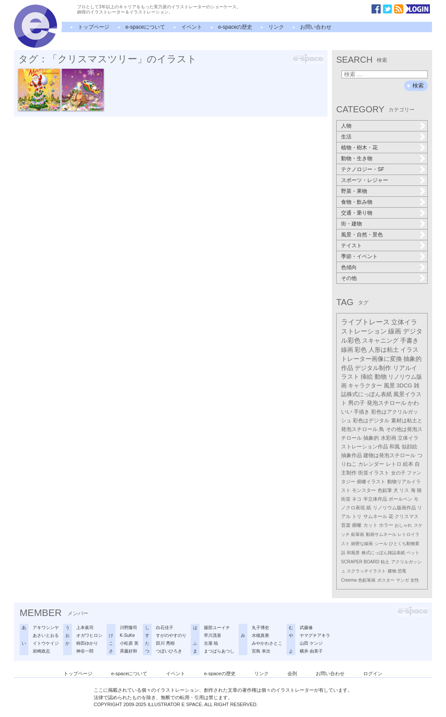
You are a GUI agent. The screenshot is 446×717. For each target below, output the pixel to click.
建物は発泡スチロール (389, 455)
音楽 (346, 525)
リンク (276, 27)
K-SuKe (127, 635)
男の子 (356, 403)
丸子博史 (260, 627)
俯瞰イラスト (371, 481)
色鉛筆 (385, 490)
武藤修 (306, 627)
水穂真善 (260, 635)
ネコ (357, 499)
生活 (346, 137)
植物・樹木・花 (359, 148)
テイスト (351, 245)
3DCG (404, 385)
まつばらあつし (219, 651)
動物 (381, 377)
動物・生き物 (356, 158)
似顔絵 (409, 447)
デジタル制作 (373, 367)
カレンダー (371, 464)
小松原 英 (129, 643)
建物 (392, 571)
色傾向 (349, 267)
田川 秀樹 (165, 643)
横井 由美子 (311, 651)
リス (404, 490)
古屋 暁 (211, 643)
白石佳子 (164, 627)
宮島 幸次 (261, 651)
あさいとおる (46, 635)
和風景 (353, 552)
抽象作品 (351, 455)
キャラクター (365, 385)
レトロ (394, 464)
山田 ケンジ (311, 643)
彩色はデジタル (371, 420)
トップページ (93, 27)
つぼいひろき (169, 651)
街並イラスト (373, 472)
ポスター (386, 580)
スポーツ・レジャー (364, 180)
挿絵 (367, 377)
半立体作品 (375, 499)
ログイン (372, 673)
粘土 (385, 561)
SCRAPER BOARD (360, 561)
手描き (361, 412)
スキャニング (380, 340)
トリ (357, 516)
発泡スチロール (386, 403)
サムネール (375, 516)
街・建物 (351, 224)
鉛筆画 (357, 534)
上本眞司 (85, 627)
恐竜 (402, 571)
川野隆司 (128, 627)
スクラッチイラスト (366, 571)
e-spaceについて (145, 27)
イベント (191, 27)
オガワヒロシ (89, 635)
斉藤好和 (128, 651)
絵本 (408, 464)
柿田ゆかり (87, 643)
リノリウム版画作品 (394, 507)
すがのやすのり (171, 635)
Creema (349, 580)
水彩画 (388, 438)
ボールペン (400, 499)
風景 (389, 385)
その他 (349, 278)
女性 (414, 580)
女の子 (398, 472)
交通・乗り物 (356, 213)
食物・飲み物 (356, 202)
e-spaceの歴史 (235, 27)
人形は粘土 (383, 349)
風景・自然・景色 (362, 235)
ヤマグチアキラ (315, 635)
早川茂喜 (212, 635)
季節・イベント (359, 256)
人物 (346, 126)
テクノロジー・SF (362, 169)
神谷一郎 (85, 651)
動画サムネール (381, 534)
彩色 (361, 349)
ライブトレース (365, 322)
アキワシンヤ (46, 627)
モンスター (364, 490)
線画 (394, 331)
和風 (394, 447)
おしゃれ (403, 525)
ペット (412, 552)
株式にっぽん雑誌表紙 (383, 552)
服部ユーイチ (217, 627)
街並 (346, 499)
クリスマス (407, 516)
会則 (292, 673)
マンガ (402, 580)
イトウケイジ (46, 643)
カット (370, 525)
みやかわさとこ (267, 643)
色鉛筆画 (366, 580)
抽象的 (371, 438)
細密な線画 (362, 543)
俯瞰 (357, 525)
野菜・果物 (354, 191)
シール (381, 543)
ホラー (386, 525)
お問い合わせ (315, 27)
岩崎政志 (41, 651)
